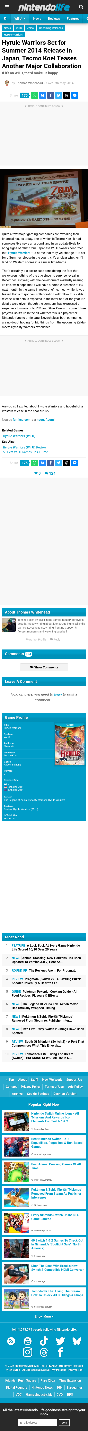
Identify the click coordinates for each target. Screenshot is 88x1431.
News (7, 28)
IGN (59, 1387)
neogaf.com (45, 420)
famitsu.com (22, 420)
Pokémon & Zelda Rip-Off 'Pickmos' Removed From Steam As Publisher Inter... (42, 1018)
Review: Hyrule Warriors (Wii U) (21, 809)
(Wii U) (19, 436)
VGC (19, 1394)
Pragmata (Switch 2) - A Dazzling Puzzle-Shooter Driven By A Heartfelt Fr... (47, 981)
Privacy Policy (30, 1087)
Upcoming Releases (51, 28)
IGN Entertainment (60, 1366)
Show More (44, 1316)
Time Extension (70, 1380)
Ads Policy (75, 1087)
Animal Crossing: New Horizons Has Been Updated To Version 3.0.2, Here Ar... (46, 960)
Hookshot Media (25, 1366)
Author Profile (36, 639)
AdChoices (29, 1370)
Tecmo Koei (10, 755)
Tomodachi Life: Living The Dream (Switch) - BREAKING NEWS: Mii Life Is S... (42, 1056)
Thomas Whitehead (29, 83)
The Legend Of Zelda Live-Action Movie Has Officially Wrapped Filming (45, 1006)
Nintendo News (42, 1387)
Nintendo (9, 746)
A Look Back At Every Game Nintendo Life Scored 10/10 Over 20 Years (46, 947)
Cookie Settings (38, 1094)
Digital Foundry (16, 1387)
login (58, 694)
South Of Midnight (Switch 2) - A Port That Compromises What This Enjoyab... (48, 1043)
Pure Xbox (47, 1380)
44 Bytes (14, 1370)
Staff (34, 1080)
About (22, 1080)
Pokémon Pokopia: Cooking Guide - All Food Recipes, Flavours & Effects (44, 993)
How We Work (52, 1080)
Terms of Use (54, 1087)
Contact (11, 1087)
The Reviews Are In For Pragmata (44, 970)
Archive (17, 1094)
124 (52, 473)
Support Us (74, 1080)
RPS (70, 1394)
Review (24, 447)
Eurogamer (74, 1387)
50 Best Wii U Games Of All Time (25, 452)
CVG (60, 1394)
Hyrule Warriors (13, 34)
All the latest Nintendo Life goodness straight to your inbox (44, 1412)
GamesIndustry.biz (39, 1394)
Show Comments (44, 667)
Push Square (27, 1380)
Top (10, 1080)
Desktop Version (64, 1094)
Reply (55, 639)
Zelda (30, 28)
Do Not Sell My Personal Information (60, 1370)
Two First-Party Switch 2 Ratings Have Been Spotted (48, 1031)
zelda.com (9, 818)
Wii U (19, 28)
